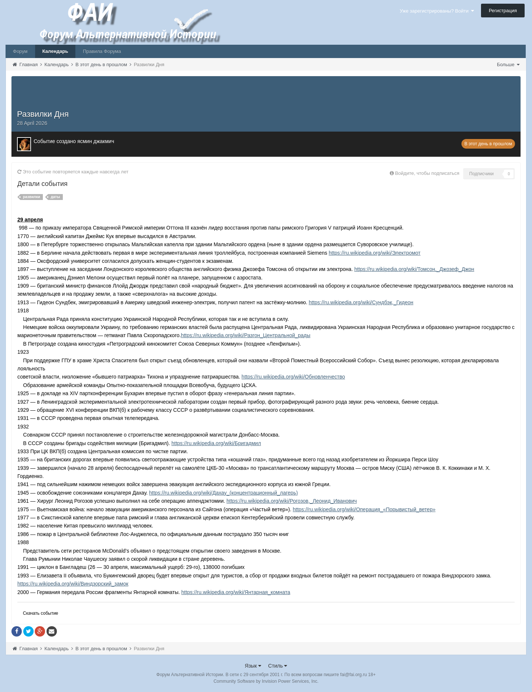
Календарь (55, 51)
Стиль (277, 666)
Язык (253, 666)
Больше (508, 64)
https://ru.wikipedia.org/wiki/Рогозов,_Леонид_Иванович (291, 501)
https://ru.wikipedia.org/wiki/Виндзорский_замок (72, 584)
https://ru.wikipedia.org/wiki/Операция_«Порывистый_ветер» (364, 509)
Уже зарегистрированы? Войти (437, 11)
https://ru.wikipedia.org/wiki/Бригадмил (216, 443)
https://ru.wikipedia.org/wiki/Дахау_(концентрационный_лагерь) (223, 493)
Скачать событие (40, 613)
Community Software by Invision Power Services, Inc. (266, 681)
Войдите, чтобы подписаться (427, 173)
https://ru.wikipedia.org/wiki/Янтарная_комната (235, 592)
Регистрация (503, 10)
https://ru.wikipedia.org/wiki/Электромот (375, 253)
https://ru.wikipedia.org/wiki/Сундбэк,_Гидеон (361, 302)
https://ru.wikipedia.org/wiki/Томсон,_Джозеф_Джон (414, 269)
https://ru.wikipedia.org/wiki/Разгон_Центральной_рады (245, 335)
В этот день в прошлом (488, 143)
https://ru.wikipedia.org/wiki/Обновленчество (293, 377)
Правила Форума (102, 51)
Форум (20, 51)
